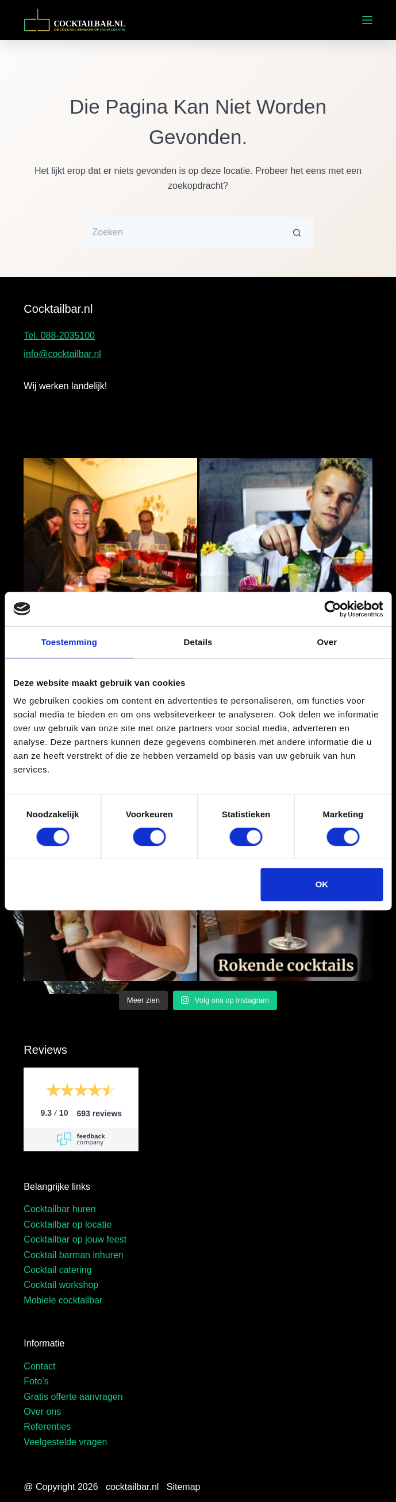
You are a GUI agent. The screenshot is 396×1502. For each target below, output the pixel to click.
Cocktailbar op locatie (68, 1224)
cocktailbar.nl (132, 1487)
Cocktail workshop (61, 1285)
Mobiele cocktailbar (63, 1300)
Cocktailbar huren (59, 1209)
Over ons (42, 1411)
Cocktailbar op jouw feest (75, 1239)
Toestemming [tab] (69, 642)
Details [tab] (198, 642)
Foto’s (36, 1381)
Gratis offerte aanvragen (73, 1397)
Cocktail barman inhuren (73, 1255)
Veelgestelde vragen (65, 1442)
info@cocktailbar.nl (62, 354)
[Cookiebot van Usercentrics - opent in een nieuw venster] (332, 609)
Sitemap (184, 1487)
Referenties (47, 1426)
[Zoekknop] (297, 233)
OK (322, 884)
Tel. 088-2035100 (59, 335)
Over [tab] (327, 642)
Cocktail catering (57, 1270)
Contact (39, 1366)
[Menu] (367, 20)
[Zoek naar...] (182, 233)
